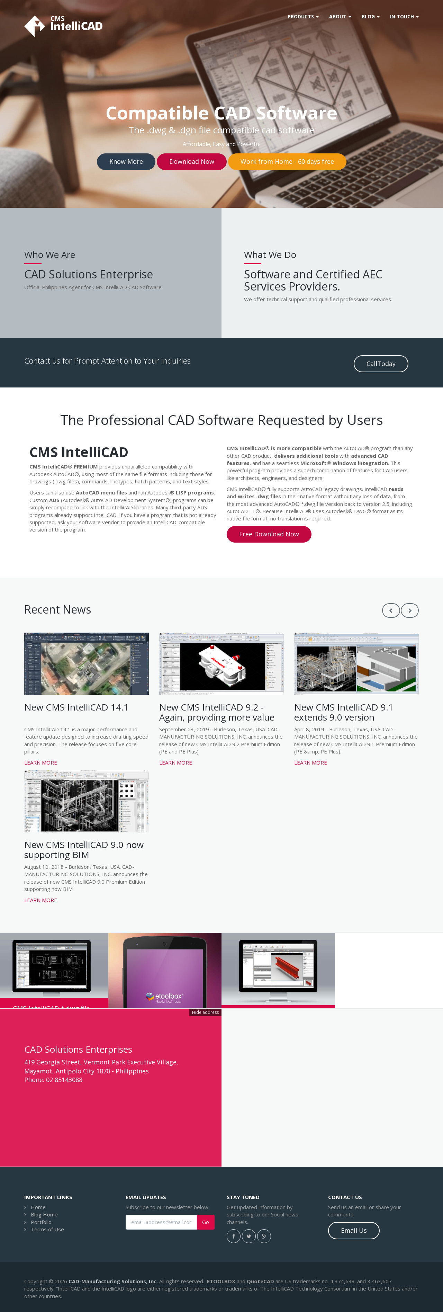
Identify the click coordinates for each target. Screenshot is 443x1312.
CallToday (381, 363)
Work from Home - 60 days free (287, 161)
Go (205, 1222)
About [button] (340, 16)
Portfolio (41, 1222)
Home (38, 1207)
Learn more (40, 762)
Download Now (191, 161)
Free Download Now (269, 534)
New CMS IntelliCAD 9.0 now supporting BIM (84, 849)
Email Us (354, 1230)
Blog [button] (371, 16)
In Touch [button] (404, 16)
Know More (126, 161)
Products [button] (303, 16)
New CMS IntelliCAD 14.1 (76, 707)
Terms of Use (47, 1229)
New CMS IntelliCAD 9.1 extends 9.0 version (344, 712)
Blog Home (44, 1214)
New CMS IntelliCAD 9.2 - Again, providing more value (216, 712)
